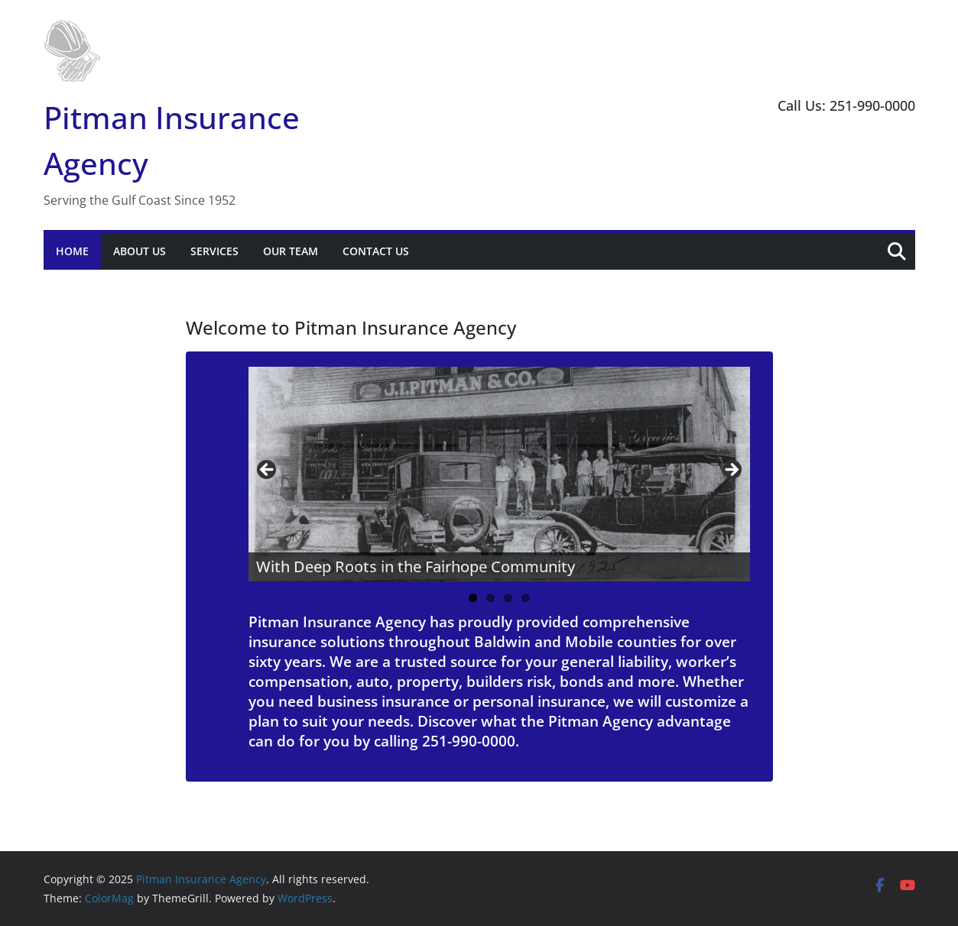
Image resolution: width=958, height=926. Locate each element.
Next (730, 470)
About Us (139, 251)
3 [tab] (508, 598)
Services (214, 251)
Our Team (290, 251)
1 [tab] (473, 598)
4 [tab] (525, 598)
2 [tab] (490, 598)
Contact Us (376, 251)
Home (72, 251)
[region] (499, 474)
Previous (267, 470)
